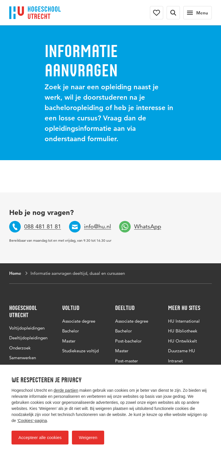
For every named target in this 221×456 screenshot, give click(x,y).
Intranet (175, 361)
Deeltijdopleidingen (28, 337)
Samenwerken (22, 357)
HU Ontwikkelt (182, 341)
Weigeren (88, 437)
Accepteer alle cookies (40, 437)
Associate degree (78, 321)
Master (68, 341)
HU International (184, 321)
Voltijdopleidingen (27, 328)
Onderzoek (20, 348)
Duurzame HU (181, 350)
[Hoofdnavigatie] (197, 12)
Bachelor (70, 331)
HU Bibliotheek (182, 331)
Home (15, 273)
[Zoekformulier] (173, 12)
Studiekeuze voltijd (80, 350)
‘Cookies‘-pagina (32, 420)
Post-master (126, 361)
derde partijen (66, 390)
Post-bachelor (128, 341)
